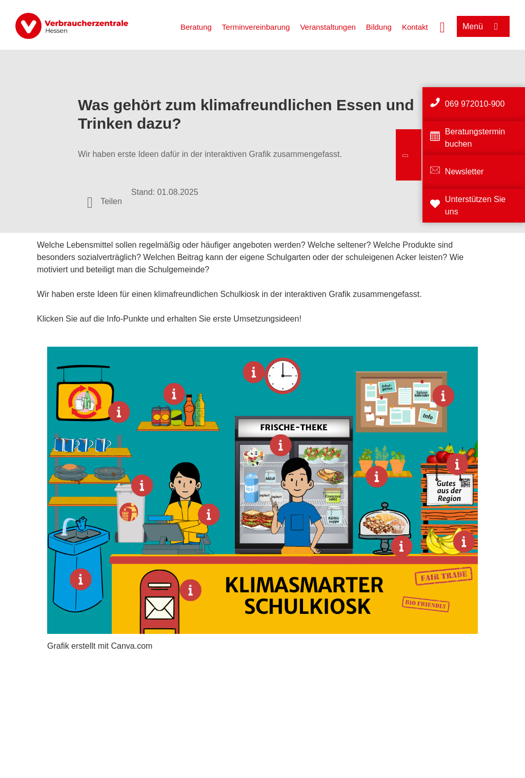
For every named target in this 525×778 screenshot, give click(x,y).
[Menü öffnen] (483, 26)
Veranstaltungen (327, 27)
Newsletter (464, 171)
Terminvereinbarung (256, 27)
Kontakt (415, 27)
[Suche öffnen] (442, 26)
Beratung (196, 27)
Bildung (379, 27)
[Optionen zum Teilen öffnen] (104, 201)
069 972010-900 (475, 103)
